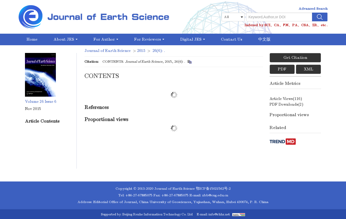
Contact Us (231, 39)
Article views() (286, 98)
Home (32, 39)
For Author (105, 39)
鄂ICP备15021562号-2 (213, 188)
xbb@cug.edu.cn (215, 195)
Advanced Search (313, 8)
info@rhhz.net (219, 214)
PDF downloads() (287, 104)
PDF (282, 69)
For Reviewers (149, 39)
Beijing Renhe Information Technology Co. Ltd (157, 214)
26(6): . (158, 50)
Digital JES (192, 39)
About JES (65, 39)
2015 (141, 50)
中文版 (264, 39)
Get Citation (295, 57)
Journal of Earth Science (107, 50)
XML (308, 69)
